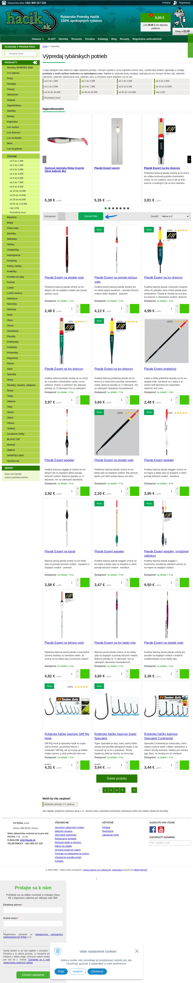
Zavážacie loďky (15, 434)
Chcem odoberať (33, 974)
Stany (10, 379)
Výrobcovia (13, 461)
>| (134, 790)
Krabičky (12, 271)
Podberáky (12, 342)
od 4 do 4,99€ (162, 81)
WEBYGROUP (140, 870)
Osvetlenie (12, 331)
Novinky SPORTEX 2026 (20, 67)
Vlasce (10, 423)
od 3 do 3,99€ (125, 81)
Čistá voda (12, 228)
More (10, 143)
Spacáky (11, 374)
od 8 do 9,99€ (125, 86)
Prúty (10, 78)
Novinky (63, 39)
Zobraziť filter (90, 216)
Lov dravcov (13, 132)
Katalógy (103, 39)
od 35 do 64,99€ (89, 92)
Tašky (10, 396)
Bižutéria (12, 217)
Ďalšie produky (117, 778)
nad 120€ (160, 92)
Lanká (10, 287)
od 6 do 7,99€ (88, 86)
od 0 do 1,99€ (51, 81)
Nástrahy (12, 304)
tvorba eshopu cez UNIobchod (97, 870)
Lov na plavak (14, 148)
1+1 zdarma (13, 73)
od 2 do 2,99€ (88, 81)
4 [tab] (117, 208)
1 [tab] (106, 208)
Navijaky (11, 84)
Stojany (11, 100)
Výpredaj (12, 156)
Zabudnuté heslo (110, 835)
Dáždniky (12, 239)
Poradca (90, 39)
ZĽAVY (52, 39)
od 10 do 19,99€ (164, 86)
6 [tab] (124, 208)
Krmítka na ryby (15, 277)
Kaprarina (12, 121)
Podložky (12, 347)
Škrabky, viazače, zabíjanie (21, 385)
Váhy (10, 407)
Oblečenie (12, 94)
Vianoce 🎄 (38, 39)
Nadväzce (12, 298)
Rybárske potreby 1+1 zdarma (59, 804)
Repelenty (12, 358)
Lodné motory (14, 293)
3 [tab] (113, 208)
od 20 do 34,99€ (52, 92)
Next (189, 159)
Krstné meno (10, 918)
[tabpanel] (67, 159)
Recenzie (76, 39)
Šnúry (10, 390)
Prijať (61, 971)
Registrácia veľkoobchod (147, 39)
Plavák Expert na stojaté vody (64, 277)
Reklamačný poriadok (65, 838)
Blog (114, 39)
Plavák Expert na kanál (60, 551)
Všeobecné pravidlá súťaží (68, 857)
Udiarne (11, 401)
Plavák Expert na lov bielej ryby (115, 642)
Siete (10, 369)
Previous (44, 159)
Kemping (12, 260)
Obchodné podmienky (66, 835)
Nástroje (11, 309)
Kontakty (59, 861)
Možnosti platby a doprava (68, 842)
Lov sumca (13, 127)
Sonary (11, 89)
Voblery (11, 428)
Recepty (124, 39)
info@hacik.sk (27, 840)
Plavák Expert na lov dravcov (162, 168)
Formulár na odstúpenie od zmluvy (72, 853)
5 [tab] (121, 208)
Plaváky (11, 336)
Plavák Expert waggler (59, 460)
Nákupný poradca (63, 831)
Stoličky (11, 111)
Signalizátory (14, 105)
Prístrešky (12, 352)
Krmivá (11, 282)
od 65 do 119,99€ (127, 92)
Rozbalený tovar (52, 98)
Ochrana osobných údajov (68, 850)
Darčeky (11, 233)
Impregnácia (13, 255)
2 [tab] (109, 208)
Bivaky (10, 116)
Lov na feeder (14, 138)
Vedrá (10, 417)
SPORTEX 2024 (15, 455)
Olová (10, 325)
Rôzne (10, 363)
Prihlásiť (166, 2)
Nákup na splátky (63, 846)
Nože (10, 314)
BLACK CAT (13, 439)
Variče (10, 412)
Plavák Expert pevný (107, 168)
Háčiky (10, 244)
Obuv (10, 320)
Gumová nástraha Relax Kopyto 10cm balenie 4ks (64, 170)
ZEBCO (11, 450)
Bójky (10, 222)
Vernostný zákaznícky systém (69, 827)
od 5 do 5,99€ (51, 86)
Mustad (11, 444)
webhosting (117, 870)
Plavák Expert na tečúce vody (64, 642)
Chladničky (13, 250)
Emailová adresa (12, 904)
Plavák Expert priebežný (160, 368)
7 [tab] (128, 208)
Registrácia (184, 2)
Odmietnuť (97, 971)
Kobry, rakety (14, 266)
